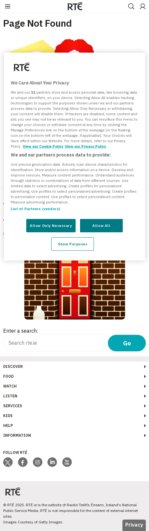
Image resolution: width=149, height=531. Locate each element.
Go (127, 343)
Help (8, 425)
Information (17, 435)
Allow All (101, 225)
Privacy (134, 524)
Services (12, 405)
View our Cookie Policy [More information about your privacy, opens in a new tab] (43, 146)
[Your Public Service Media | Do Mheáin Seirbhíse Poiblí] (12, 491)
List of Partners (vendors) (35, 208)
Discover (13, 366)
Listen (10, 396)
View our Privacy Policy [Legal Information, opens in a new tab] (85, 146)
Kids (8, 415)
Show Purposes (72, 244)
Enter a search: (20, 331)
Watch (10, 386)
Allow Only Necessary (51, 225)
